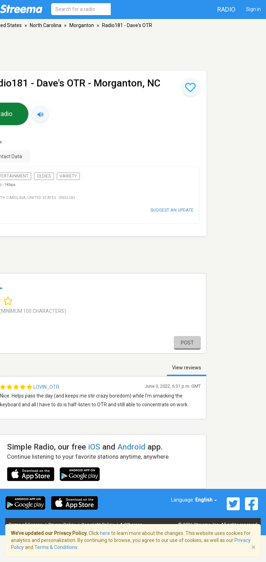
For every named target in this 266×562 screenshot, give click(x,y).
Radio (226, 9)
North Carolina (45, 25)
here (105, 533)
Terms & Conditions (55, 547)
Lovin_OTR (46, 387)
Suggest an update (171, 210)
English (206, 500)
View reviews (186, 367)
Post (187, 343)
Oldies (44, 176)
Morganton (81, 25)
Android (131, 446)
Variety (68, 176)
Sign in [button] (253, 9)
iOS (94, 446)
